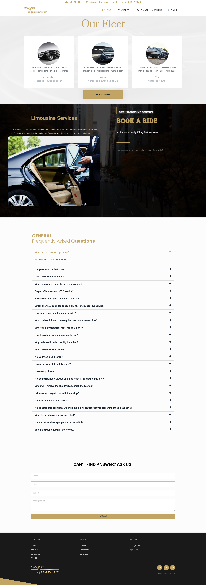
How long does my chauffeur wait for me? (56, 335)
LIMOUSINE (106, 10)
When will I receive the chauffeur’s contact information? (64, 386)
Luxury (103, 78)
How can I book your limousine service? (55, 314)
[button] (103, 253)
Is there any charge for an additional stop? (57, 393)
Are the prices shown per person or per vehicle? (59, 422)
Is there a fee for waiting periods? (52, 400)
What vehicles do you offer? (49, 350)
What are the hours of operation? (52, 253)
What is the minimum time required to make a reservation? (66, 321)
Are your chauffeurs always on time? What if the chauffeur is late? (69, 379)
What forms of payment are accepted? (55, 415)
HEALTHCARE (142, 10)
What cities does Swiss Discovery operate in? (58, 285)
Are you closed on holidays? (49, 270)
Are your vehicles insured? (49, 357)
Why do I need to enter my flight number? (56, 342)
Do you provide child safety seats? (53, 364)
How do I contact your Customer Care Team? (58, 299)
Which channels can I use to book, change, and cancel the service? (69, 306)
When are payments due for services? (54, 429)
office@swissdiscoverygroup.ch (101, 2)
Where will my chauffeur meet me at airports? (59, 328)
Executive (48, 78)
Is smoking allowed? (45, 371)
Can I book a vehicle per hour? (50, 277)
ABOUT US (157, 10)
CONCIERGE (123, 10)
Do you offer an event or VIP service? (54, 292)
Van (157, 78)
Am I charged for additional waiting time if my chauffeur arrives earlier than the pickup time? (83, 408)
